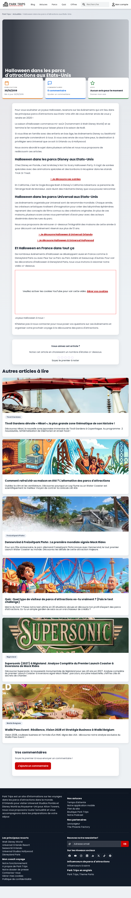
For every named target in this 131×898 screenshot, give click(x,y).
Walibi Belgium (14, 722)
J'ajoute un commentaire (33, 765)
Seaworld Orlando (12, 847)
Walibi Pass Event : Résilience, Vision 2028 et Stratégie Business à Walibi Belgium (59, 729)
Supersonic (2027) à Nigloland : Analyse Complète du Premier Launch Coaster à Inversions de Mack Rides (59, 664)
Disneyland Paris (11, 853)
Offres (74, 4)
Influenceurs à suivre (78, 864)
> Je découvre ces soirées (65, 178)
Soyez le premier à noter (65, 359)
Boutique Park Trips (77, 811)
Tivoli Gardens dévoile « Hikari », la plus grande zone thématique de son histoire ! (60, 423)
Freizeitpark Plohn (16, 535)
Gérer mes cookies (12, 875)
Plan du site (73, 807)
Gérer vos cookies (97, 290)
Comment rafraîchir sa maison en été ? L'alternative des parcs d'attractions (57, 480)
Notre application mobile (81, 804)
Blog (33, 4)
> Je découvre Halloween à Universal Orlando (66, 233)
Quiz (64, 4)
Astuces (43, 4)
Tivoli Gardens (14, 416)
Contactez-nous (11, 872)
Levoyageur (73, 822)
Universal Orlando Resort (16, 844)
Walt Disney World (12, 841)
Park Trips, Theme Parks (80, 873)
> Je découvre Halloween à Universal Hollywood (65, 239)
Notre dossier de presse (15, 868)
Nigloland (11, 656)
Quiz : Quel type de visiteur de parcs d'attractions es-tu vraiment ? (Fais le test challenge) (59, 600)
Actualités (17, 14)
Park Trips (6, 14)
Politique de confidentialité (16, 878)
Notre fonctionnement (14, 862)
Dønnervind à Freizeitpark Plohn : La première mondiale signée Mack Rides (55, 541)
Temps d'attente (76, 801)
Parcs (54, 4)
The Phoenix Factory (78, 826)
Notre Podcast (75, 814)
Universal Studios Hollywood (17, 850)
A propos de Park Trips (14, 865)
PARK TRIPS (17, 4)
